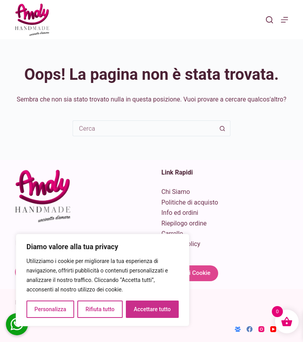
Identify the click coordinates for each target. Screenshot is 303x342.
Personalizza (50, 309)
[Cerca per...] (144, 128)
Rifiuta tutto (100, 309)
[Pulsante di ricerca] (222, 128)
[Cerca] (269, 19)
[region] (102, 280)
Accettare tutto (152, 309)
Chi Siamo (175, 191)
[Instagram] (261, 329)
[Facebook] (249, 329)
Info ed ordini (179, 212)
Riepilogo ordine (184, 223)
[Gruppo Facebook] (238, 329)
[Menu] (284, 19)
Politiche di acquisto (189, 202)
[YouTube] (273, 329)
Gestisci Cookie (189, 272)
